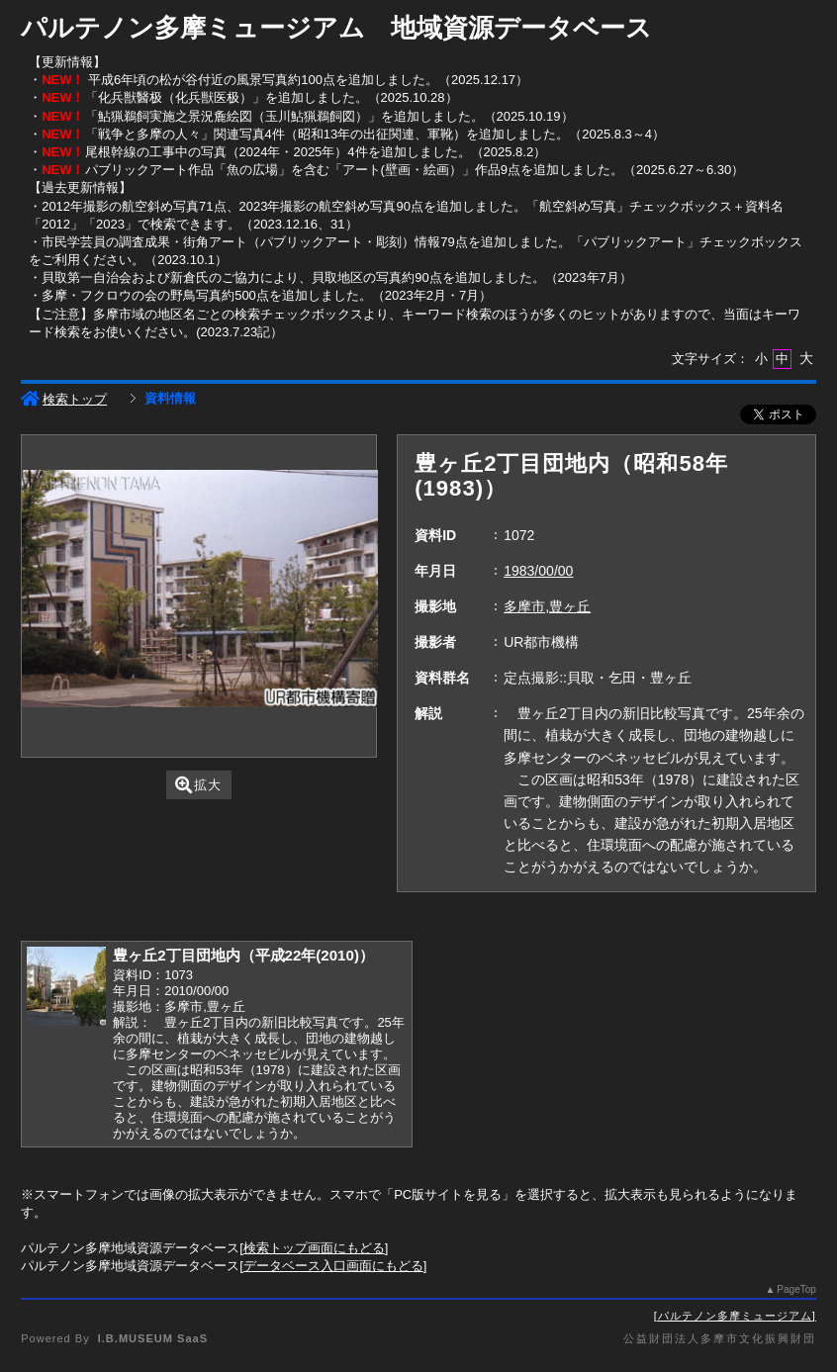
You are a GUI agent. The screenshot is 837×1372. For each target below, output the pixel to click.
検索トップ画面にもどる (314, 1247)
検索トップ (64, 399)
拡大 (198, 785)
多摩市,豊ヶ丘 (547, 606)
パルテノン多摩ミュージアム (735, 1316)
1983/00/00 (538, 571)
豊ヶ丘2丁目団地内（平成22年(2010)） (243, 955)
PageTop (796, 1289)
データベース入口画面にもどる (333, 1265)
